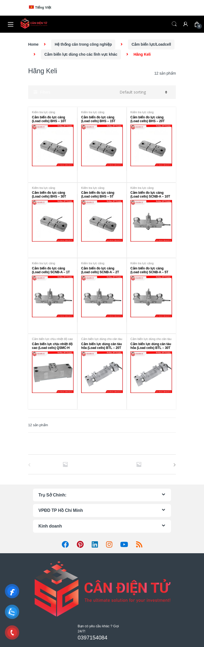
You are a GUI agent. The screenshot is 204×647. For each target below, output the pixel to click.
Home (33, 44)
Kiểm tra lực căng (43, 112)
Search (174, 24)
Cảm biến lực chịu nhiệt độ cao (52, 339)
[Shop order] (142, 92)
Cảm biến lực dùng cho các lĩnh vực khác (80, 54)
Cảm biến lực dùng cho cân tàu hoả (101, 340)
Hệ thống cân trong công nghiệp (83, 44)
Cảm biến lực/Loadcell (151, 44)
